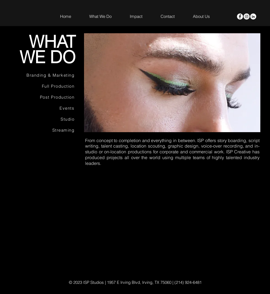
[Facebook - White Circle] (240, 16)
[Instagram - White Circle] (247, 16)
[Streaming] (44, 130)
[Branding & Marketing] (44, 75)
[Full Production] (44, 86)
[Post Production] (44, 97)
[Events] (44, 108)
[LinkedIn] (253, 16)
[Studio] (44, 119)
